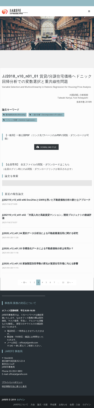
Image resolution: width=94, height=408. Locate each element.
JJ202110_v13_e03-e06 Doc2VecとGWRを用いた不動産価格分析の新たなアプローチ (46, 199)
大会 (33, 404)
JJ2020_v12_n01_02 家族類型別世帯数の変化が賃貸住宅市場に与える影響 (40, 263)
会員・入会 (75, 404)
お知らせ (63, 404)
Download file (46, 147)
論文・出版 (42, 404)
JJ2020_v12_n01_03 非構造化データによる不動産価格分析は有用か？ (37, 248)
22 (63, 282)
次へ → (70, 282)
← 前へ (24, 282)
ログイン (21, 399)
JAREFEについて (21, 404)
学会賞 (53, 404)
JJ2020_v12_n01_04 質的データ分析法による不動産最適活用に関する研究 (40, 233)
